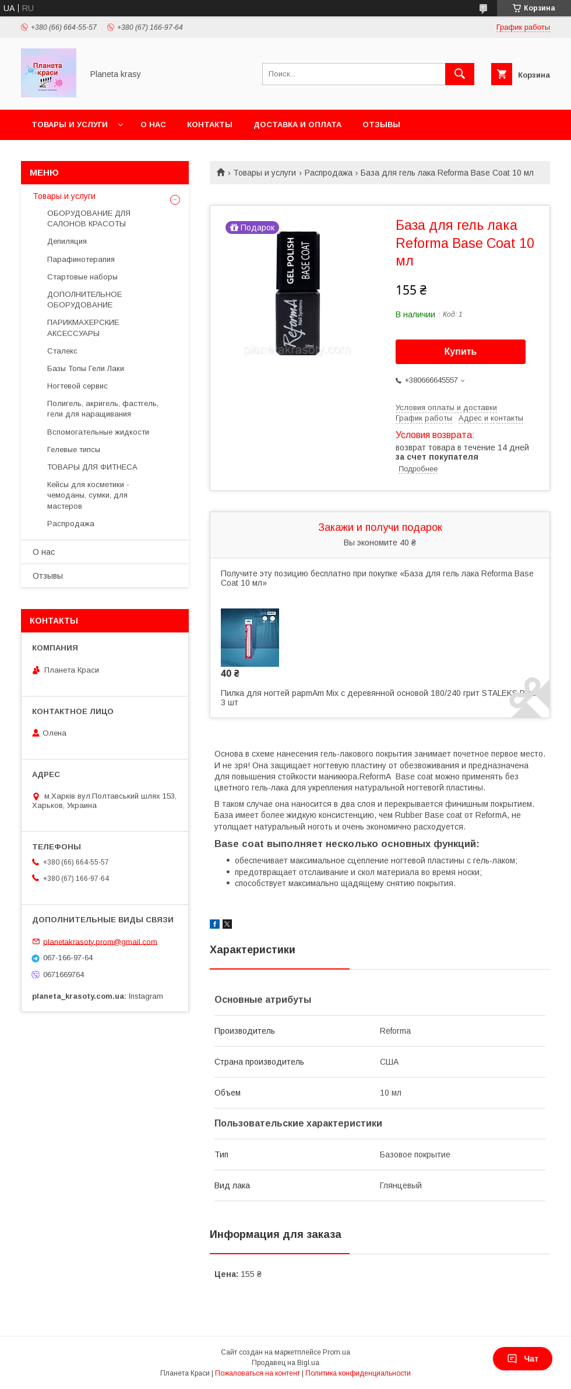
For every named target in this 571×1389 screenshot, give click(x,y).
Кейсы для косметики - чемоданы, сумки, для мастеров (88, 495)
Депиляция (67, 241)
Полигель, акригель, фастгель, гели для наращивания (102, 408)
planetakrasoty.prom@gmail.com (100, 941)
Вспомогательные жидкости (98, 432)
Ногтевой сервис (77, 386)
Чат (522, 1358)
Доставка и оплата (297, 124)
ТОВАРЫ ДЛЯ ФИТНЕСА (92, 467)
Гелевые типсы (73, 449)
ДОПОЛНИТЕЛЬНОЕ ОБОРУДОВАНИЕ (84, 299)
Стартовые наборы (82, 276)
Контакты (209, 124)
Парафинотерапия (81, 259)
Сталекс (62, 351)
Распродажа (329, 172)
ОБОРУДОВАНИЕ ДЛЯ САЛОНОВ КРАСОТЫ (89, 218)
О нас (153, 124)
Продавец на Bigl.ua (285, 1363)
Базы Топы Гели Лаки (85, 368)
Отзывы (381, 124)
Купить (461, 351)
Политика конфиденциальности (358, 1373)
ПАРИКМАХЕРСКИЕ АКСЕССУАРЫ (83, 327)
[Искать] (459, 74)
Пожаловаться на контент (257, 1373)
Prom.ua (336, 1352)
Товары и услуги (69, 124)
